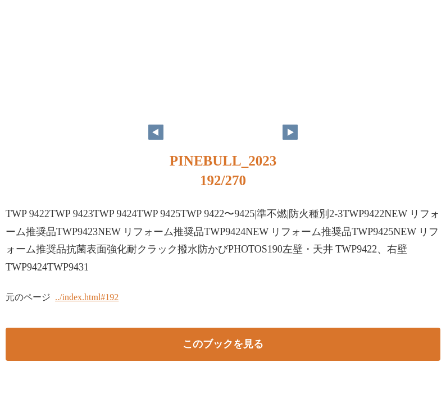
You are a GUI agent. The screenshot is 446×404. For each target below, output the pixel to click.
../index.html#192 (87, 297)
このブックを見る (223, 344)
